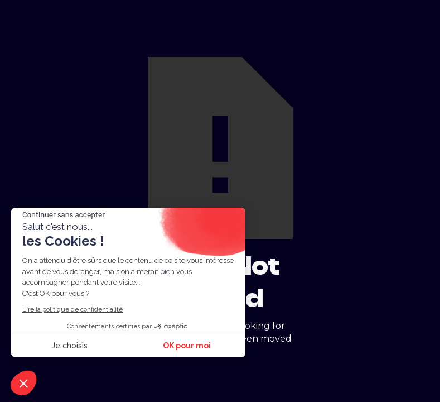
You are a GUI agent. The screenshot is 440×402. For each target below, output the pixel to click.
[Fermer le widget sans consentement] (63, 215)
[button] (23, 383)
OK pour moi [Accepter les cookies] (187, 345)
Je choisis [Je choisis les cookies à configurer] (69, 345)
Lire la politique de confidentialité (72, 309)
